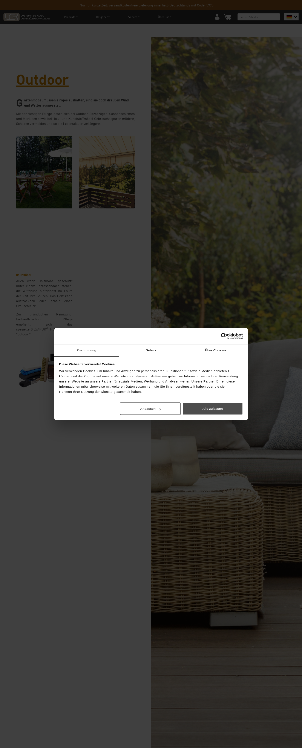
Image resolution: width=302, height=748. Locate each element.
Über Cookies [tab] (215, 350)
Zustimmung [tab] (86, 350)
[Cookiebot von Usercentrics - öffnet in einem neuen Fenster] (224, 336)
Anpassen (150, 408)
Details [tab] (151, 350)
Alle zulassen (212, 408)
